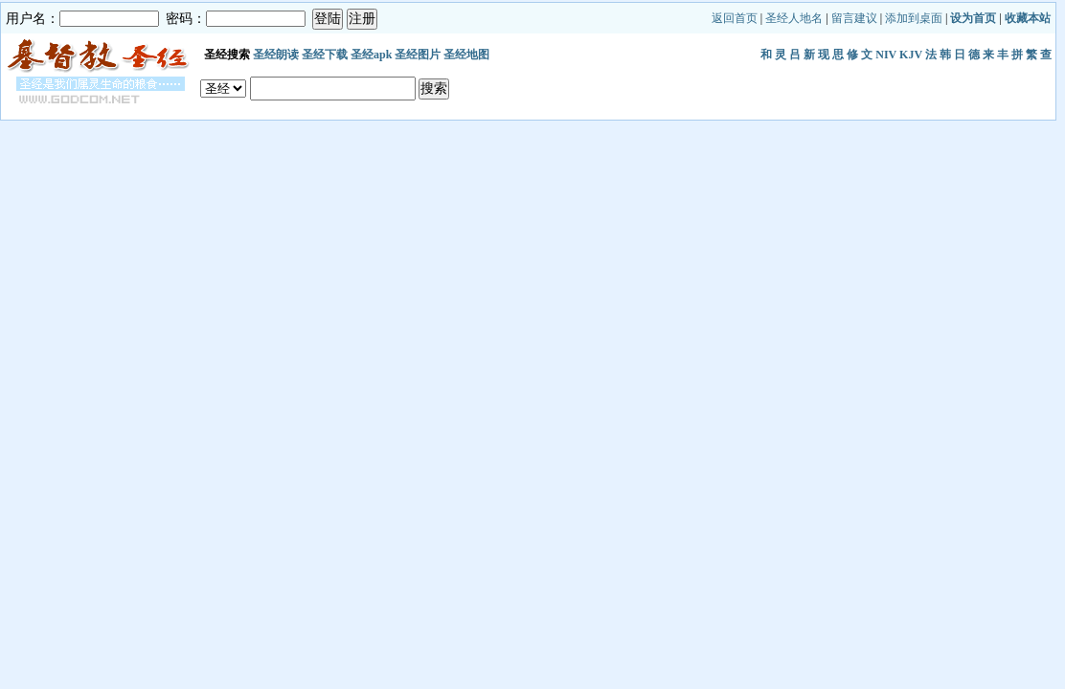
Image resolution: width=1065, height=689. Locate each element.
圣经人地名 (794, 18)
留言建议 (854, 18)
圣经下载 (325, 54)
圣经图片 (418, 54)
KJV (910, 54)
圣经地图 (466, 54)
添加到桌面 (913, 18)
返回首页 (735, 18)
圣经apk (371, 54)
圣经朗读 (276, 54)
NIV (885, 54)
